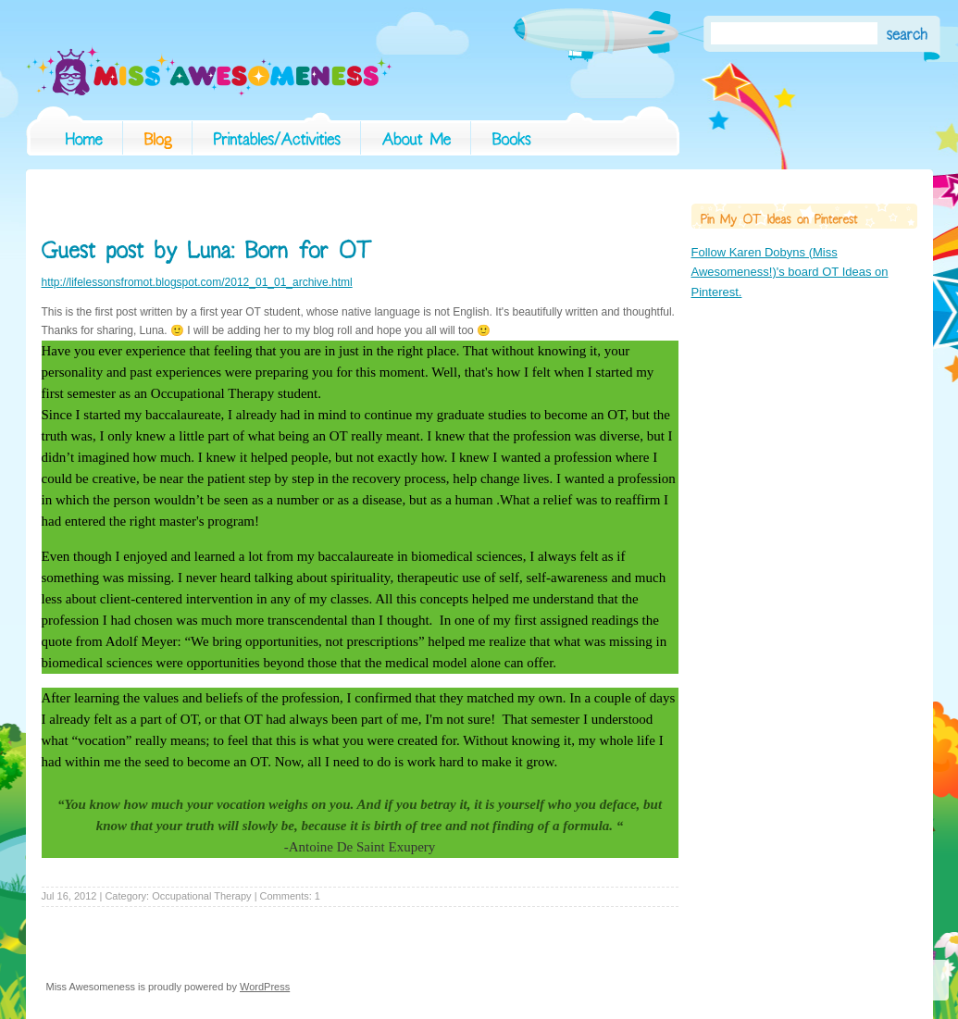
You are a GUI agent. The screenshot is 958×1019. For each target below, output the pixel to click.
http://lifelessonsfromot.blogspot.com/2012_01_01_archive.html (197, 282)
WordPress (265, 986)
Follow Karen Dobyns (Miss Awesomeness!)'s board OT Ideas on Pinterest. (790, 272)
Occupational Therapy (201, 895)
